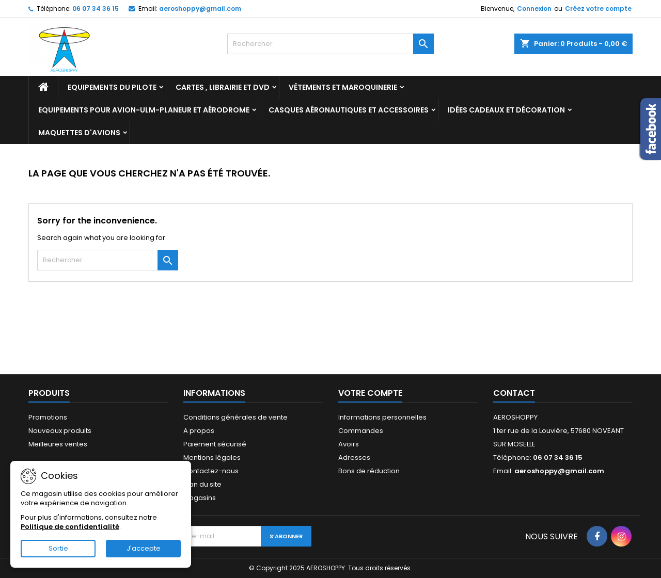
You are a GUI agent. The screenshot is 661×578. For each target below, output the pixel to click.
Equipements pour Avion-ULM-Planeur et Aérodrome (143, 110)
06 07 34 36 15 (95, 8)
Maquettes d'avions (79, 132)
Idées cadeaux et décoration (506, 110)
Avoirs (348, 444)
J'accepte (144, 548)
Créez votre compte (598, 8)
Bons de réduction (369, 471)
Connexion (534, 8)
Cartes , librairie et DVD (223, 87)
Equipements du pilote (112, 87)
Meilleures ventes (57, 444)
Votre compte (370, 393)
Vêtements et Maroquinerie (343, 87)
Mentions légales (212, 457)
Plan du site (202, 484)
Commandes (360, 431)
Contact (514, 393)
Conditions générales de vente (235, 417)
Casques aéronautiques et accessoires (349, 110)
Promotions (47, 417)
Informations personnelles (382, 417)
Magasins (199, 498)
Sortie (58, 548)
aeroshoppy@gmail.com (200, 8)
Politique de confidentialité (70, 527)
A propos (198, 431)
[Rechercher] (330, 44)
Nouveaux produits (59, 431)
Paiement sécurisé (214, 444)
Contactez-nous (211, 471)
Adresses (354, 457)
